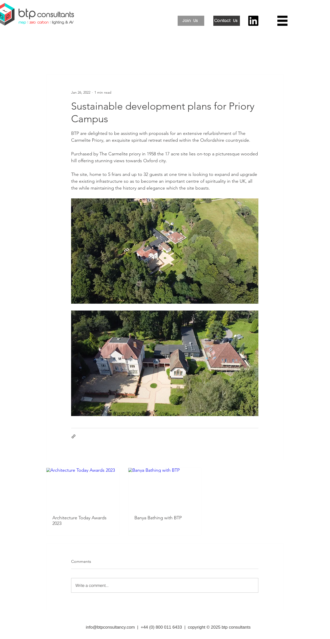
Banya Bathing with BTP (158, 518)
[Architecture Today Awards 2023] (82, 488)
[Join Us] (191, 21)
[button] (282, 21)
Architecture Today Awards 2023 (79, 520)
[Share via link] (73, 436)
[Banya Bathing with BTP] (164, 488)
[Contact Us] (226, 21)
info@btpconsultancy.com (110, 627)
